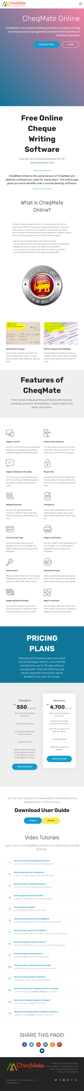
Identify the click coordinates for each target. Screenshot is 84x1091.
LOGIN (70, 44)
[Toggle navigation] (80, 4)
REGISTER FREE (46, 44)
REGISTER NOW (25, 767)
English (32, 821)
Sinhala (51, 821)
